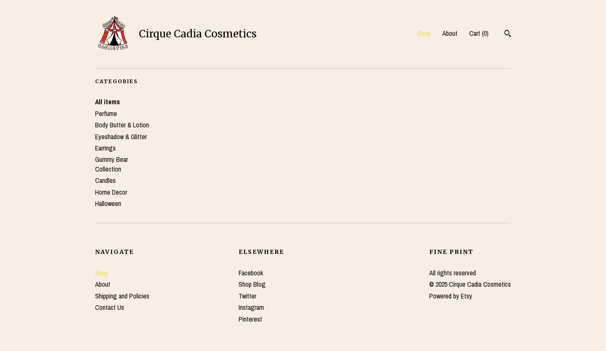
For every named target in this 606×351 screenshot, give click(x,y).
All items (107, 101)
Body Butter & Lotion (122, 124)
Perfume (106, 113)
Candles (105, 180)
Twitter (247, 296)
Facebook (251, 272)
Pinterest (250, 319)
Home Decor (111, 192)
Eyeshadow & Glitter (121, 136)
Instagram (251, 307)
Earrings (105, 148)
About (449, 33)
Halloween (108, 203)
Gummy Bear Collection (111, 164)
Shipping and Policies (122, 296)
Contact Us (109, 307)
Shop (424, 33)
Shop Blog (252, 284)
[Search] (508, 34)
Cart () (479, 33)
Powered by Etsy (450, 296)
